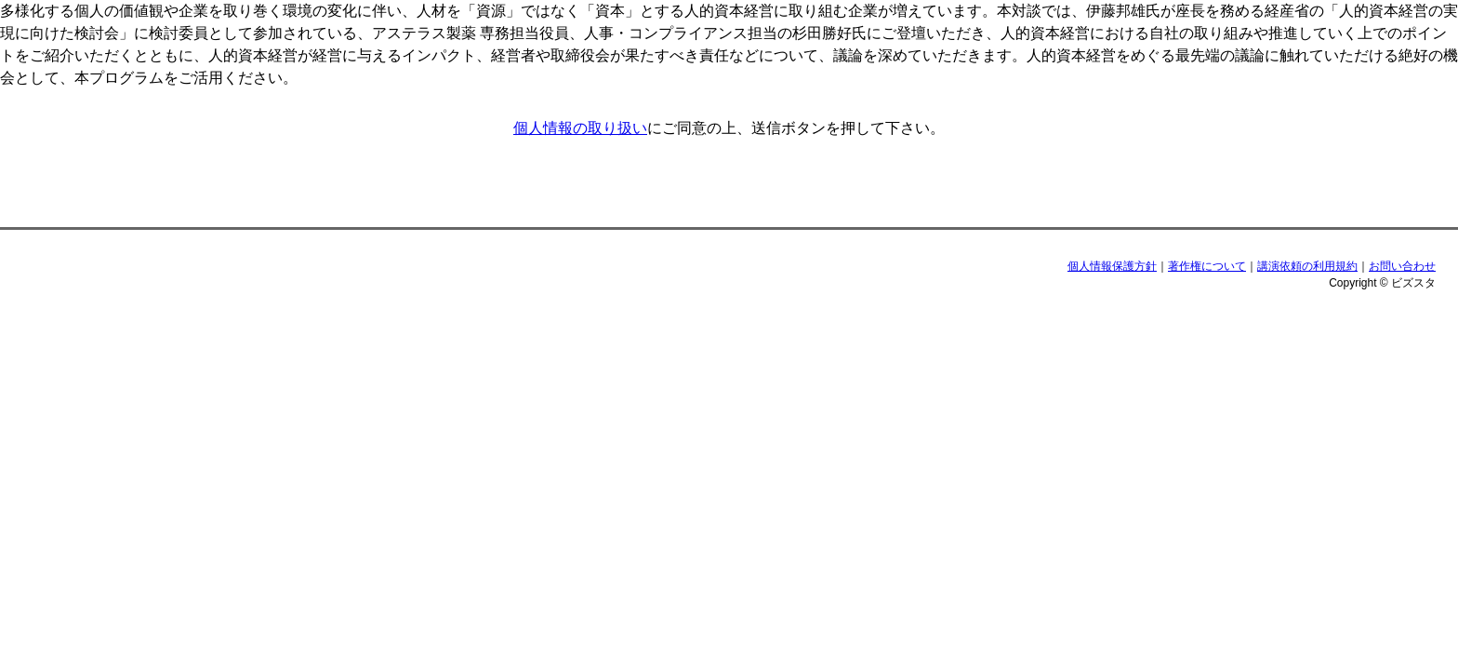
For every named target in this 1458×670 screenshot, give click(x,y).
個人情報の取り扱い (580, 128)
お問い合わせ (1402, 266)
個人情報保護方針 (1112, 266)
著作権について (1207, 266)
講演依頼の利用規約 (1307, 266)
